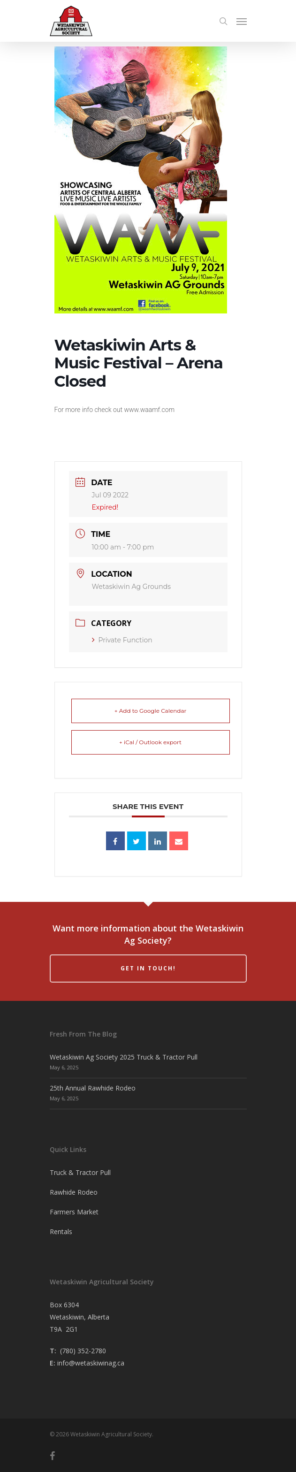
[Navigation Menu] (241, 21)
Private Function (122, 640)
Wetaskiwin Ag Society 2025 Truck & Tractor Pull (123, 1057)
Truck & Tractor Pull (80, 1172)
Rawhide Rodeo (74, 1192)
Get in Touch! (148, 968)
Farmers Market (74, 1211)
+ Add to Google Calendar (150, 710)
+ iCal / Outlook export (150, 742)
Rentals (61, 1231)
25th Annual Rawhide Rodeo (93, 1087)
